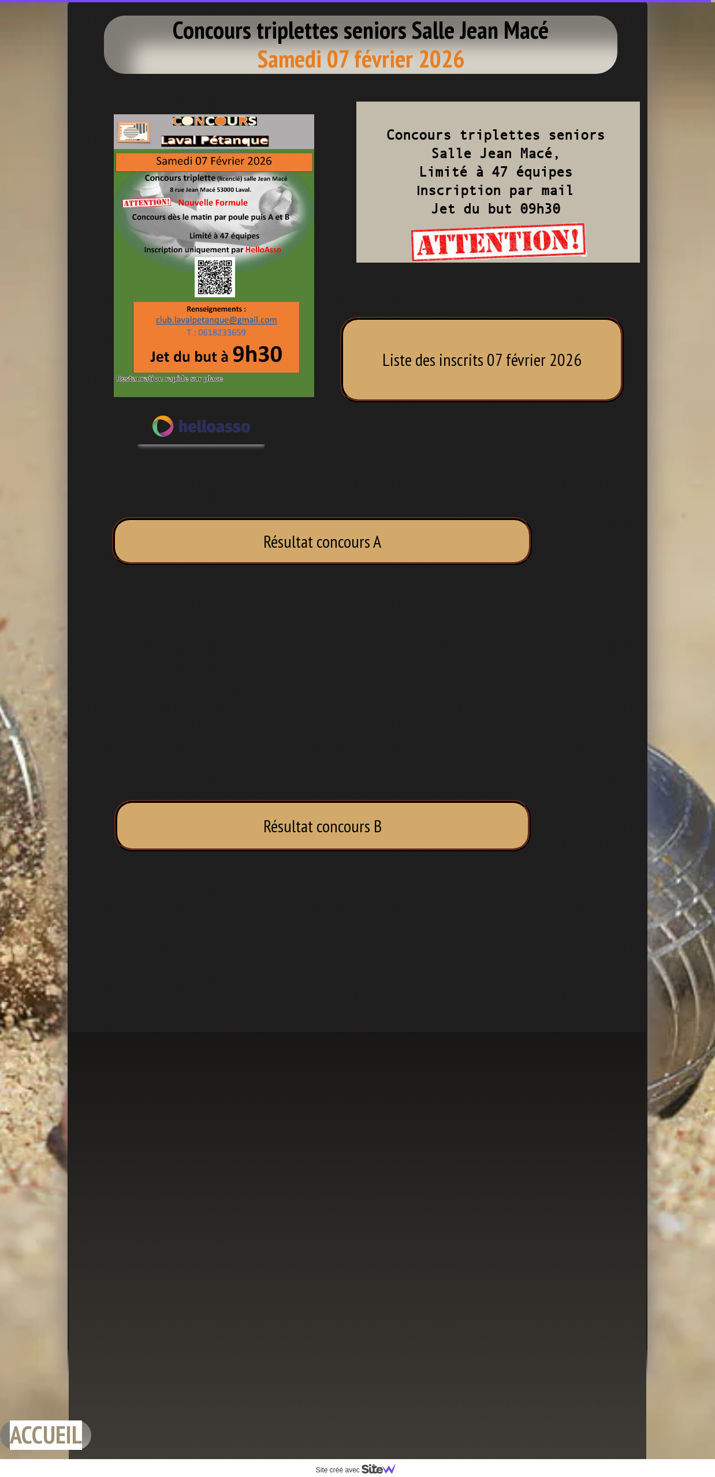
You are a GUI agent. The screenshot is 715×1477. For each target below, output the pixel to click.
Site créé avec (360, 1470)
